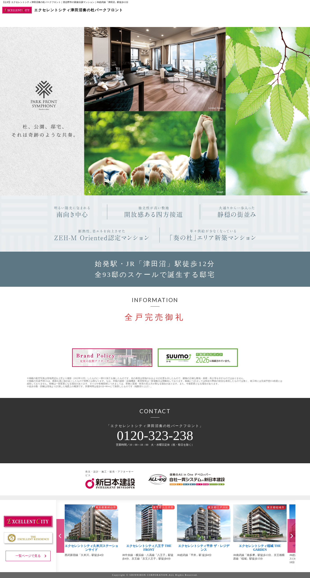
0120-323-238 (155, 435)
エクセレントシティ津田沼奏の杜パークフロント (62, 10)
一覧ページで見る (32, 556)
